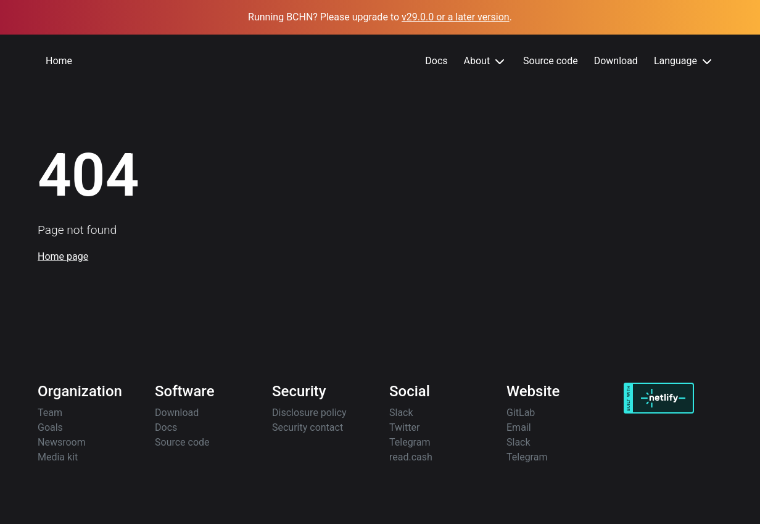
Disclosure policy (309, 412)
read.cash (410, 457)
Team (50, 412)
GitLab (520, 412)
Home (59, 61)
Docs (436, 61)
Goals (50, 427)
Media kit (58, 457)
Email (518, 427)
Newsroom (62, 442)
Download (616, 61)
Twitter (404, 427)
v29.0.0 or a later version (456, 17)
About (486, 61)
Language (684, 61)
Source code (550, 61)
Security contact (307, 427)
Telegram (409, 442)
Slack (401, 412)
